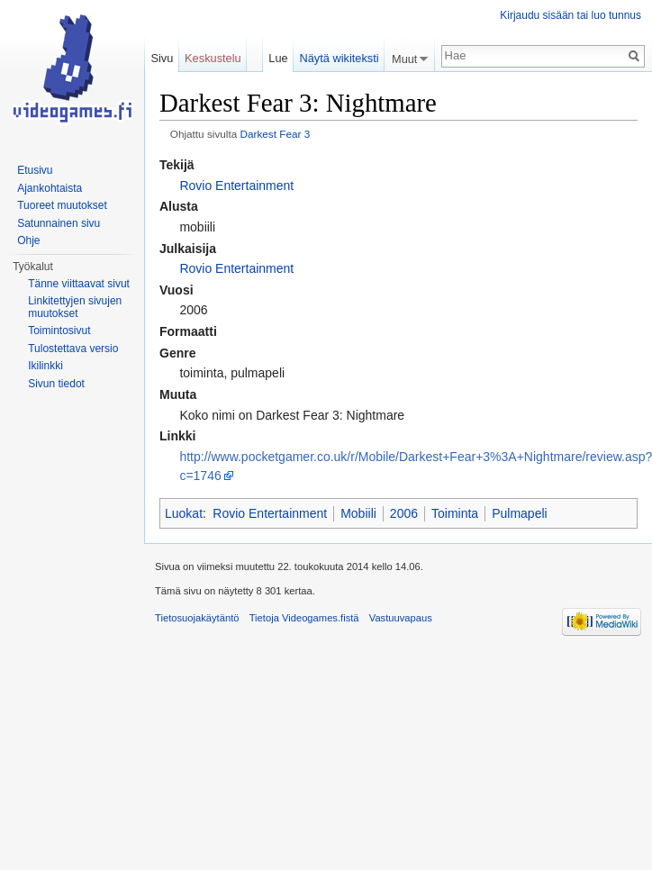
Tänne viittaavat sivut (79, 283)
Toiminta (454, 513)
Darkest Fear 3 (275, 134)
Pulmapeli (519, 513)
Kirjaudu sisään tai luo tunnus (570, 15)
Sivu (161, 58)
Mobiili (358, 513)
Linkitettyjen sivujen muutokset (75, 307)
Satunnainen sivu (58, 223)
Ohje (28, 240)
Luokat (184, 513)
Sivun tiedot (56, 383)
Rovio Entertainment (236, 185)
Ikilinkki (45, 365)
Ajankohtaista (49, 188)
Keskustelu (213, 58)
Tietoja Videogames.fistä (304, 617)
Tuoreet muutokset (62, 205)
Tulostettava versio (73, 348)
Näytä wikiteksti (338, 58)
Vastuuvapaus (400, 617)
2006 (404, 513)
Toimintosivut (59, 330)
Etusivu (34, 170)
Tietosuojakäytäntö (197, 617)
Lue (277, 58)
